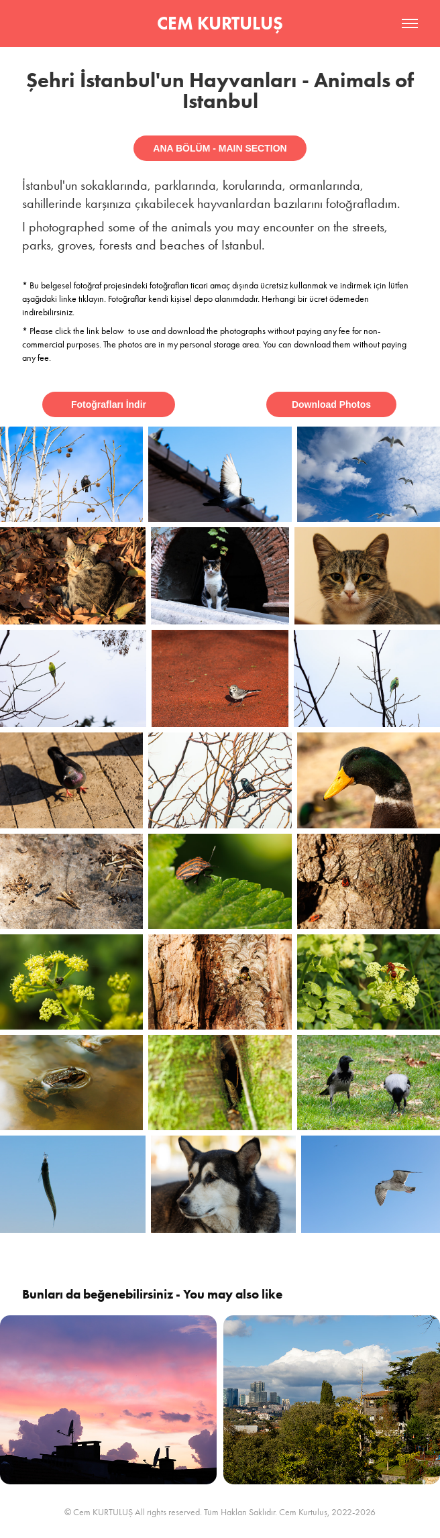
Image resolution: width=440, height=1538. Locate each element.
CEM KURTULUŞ (220, 23)
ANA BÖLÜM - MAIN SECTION (219, 148)
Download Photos (331, 404)
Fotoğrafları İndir (108, 404)
